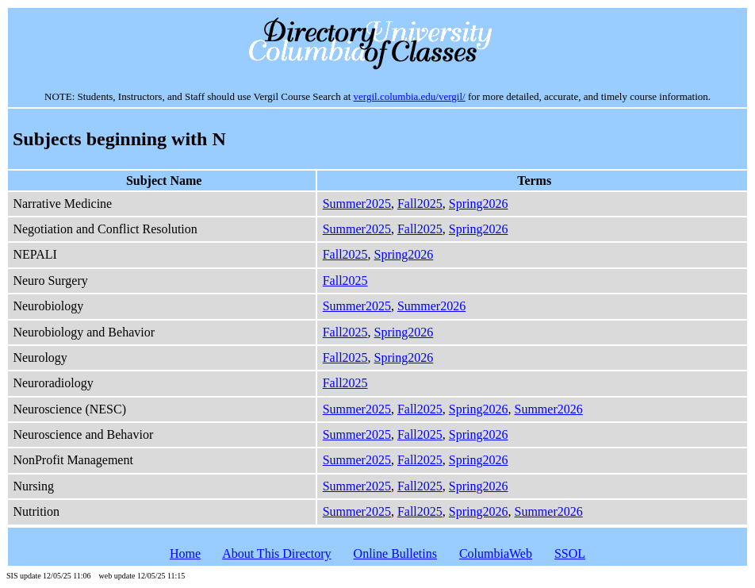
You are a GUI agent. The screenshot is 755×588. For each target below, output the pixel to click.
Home (185, 553)
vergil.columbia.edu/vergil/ (410, 96)
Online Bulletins (395, 553)
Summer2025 (357, 203)
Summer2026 (431, 306)
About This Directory (276, 553)
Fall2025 (420, 203)
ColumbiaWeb (495, 553)
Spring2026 (478, 203)
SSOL (569, 553)
